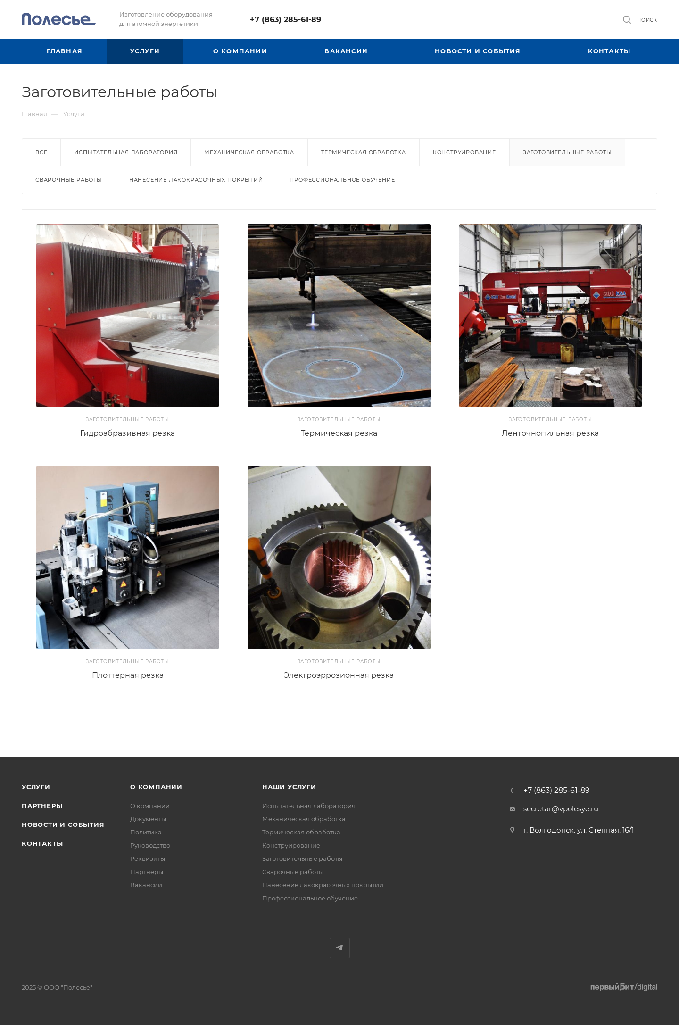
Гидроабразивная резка (127, 433)
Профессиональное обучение (342, 179)
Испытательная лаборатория (125, 152)
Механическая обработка (249, 152)
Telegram (340, 948)
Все (41, 152)
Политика (146, 832)
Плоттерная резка (128, 675)
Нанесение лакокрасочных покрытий (196, 179)
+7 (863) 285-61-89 (285, 19)
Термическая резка (339, 433)
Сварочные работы (68, 179)
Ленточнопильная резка (550, 433)
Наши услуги (289, 787)
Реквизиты (147, 858)
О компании (156, 787)
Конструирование (464, 152)
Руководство (150, 845)
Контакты (42, 843)
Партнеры (42, 805)
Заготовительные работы (302, 858)
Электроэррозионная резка (339, 675)
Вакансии (146, 885)
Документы (148, 819)
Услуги (36, 787)
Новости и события (63, 824)
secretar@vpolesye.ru (560, 808)
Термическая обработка (363, 152)
